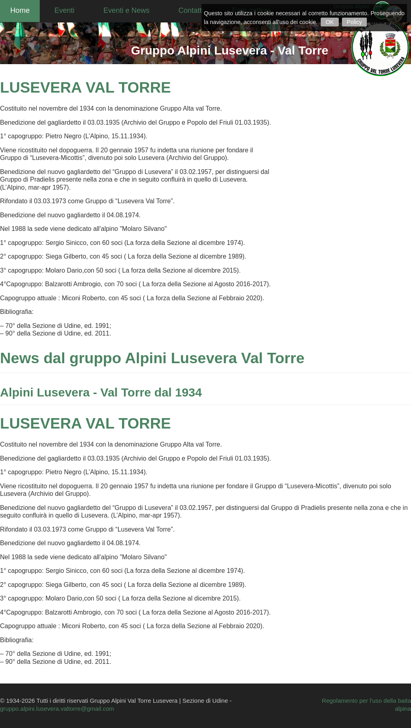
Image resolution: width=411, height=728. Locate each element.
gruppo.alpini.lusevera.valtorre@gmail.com (57, 708)
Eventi (73, 10)
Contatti (199, 10)
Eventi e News (135, 10)
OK (330, 22)
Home (24, 10)
